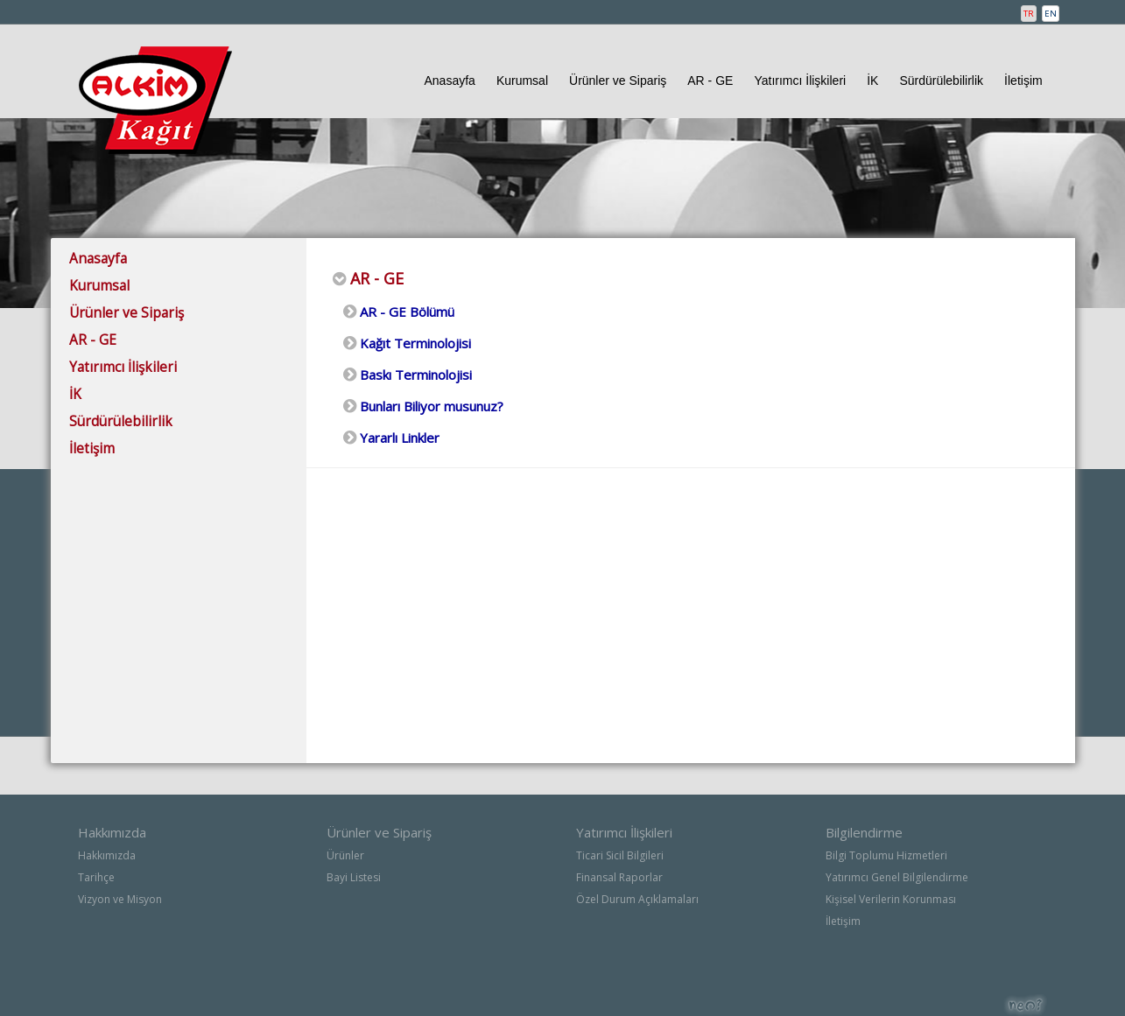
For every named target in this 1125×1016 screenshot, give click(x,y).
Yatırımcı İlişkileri (800, 81)
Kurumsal (522, 81)
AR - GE (710, 81)
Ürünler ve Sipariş (617, 81)
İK (872, 81)
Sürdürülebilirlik (941, 81)
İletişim (1023, 81)
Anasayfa (450, 81)
